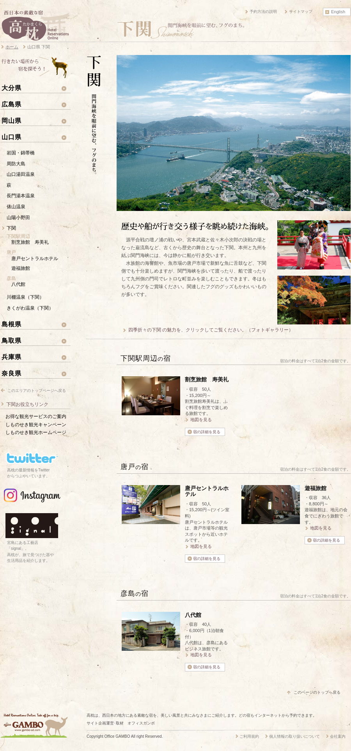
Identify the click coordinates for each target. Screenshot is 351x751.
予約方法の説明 (263, 11)
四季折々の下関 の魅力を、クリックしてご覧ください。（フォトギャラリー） (210, 330)
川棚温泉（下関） (25, 297)
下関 (11, 228)
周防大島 (16, 163)
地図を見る (201, 419)
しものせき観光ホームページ (35, 432)
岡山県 (11, 120)
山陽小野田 (18, 217)
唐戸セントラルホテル (34, 258)
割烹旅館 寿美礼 (30, 242)
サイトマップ (300, 11)
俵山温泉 (16, 206)
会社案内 (338, 736)
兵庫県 (11, 356)
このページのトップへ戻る (317, 692)
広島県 (11, 104)
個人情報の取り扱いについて (294, 736)
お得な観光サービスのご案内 (35, 416)
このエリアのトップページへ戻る (36, 390)
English (338, 11)
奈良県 (11, 373)
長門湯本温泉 (21, 195)
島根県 (11, 324)
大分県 (11, 87)
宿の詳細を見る (206, 432)
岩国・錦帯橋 (21, 153)
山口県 (11, 137)
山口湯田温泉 (21, 174)
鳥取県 (11, 340)
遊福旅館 (20, 268)
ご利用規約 (249, 736)
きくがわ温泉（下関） (30, 308)
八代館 (18, 284)
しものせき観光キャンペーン (35, 424)
